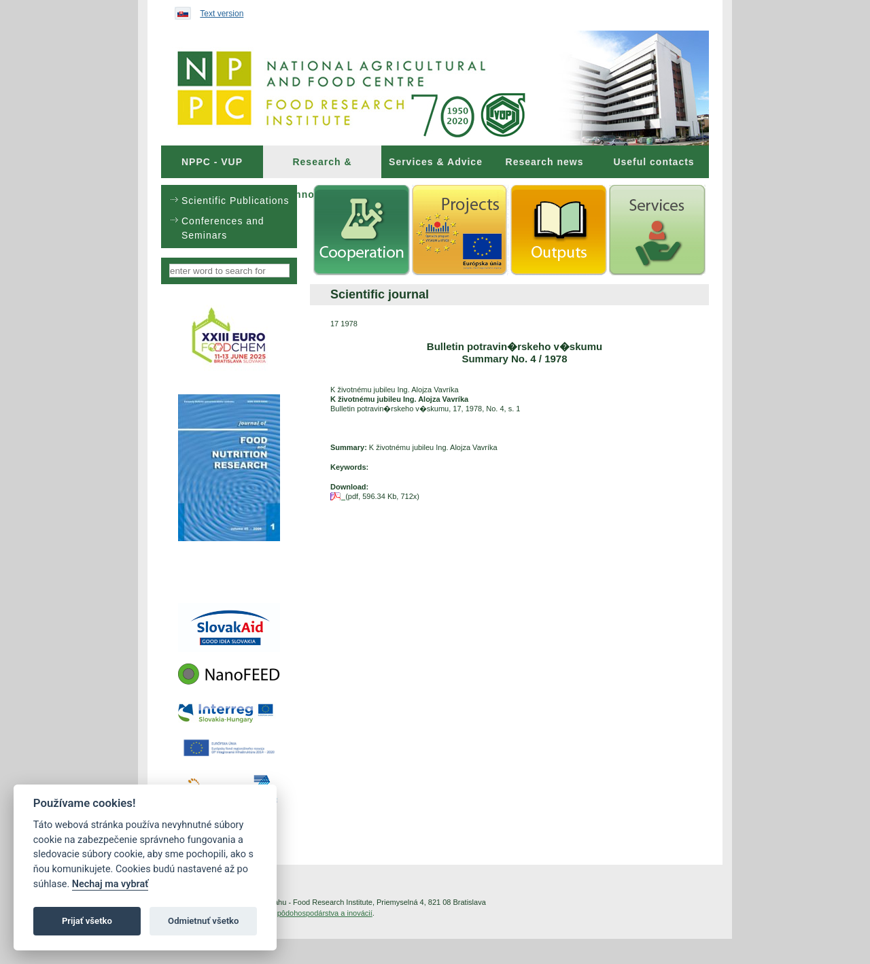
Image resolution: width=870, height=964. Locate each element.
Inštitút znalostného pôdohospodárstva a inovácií (291, 913)
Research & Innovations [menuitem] (322, 167)
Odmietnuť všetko (203, 921)
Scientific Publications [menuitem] (235, 200)
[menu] (229, 216)
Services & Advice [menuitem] (436, 161)
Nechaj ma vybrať (110, 884)
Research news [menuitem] (545, 161)
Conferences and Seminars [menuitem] (222, 228)
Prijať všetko (87, 921)
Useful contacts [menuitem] (653, 161)
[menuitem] (212, 161)
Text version (221, 13)
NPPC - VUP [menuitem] (212, 161)
